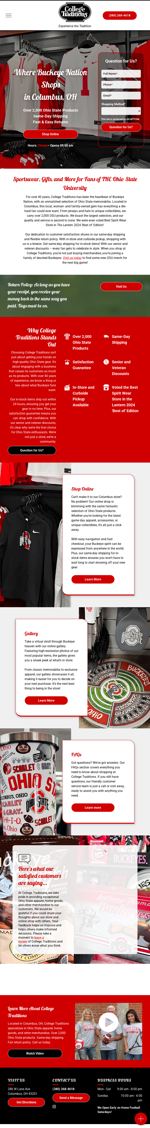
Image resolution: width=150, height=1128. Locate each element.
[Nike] (60, 979)
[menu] (9, 15)
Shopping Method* (113, 104)
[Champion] (90, 979)
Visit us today (72, 258)
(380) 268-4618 (63, 1089)
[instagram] (54, 1107)
